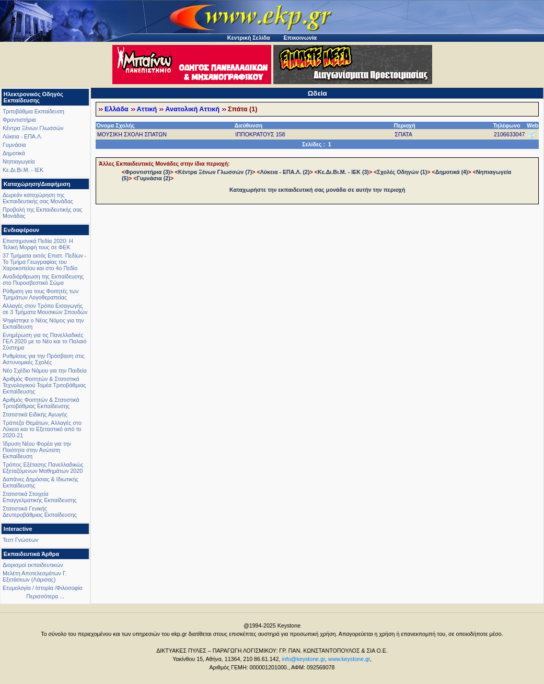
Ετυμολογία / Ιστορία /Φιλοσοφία (43, 588)
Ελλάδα (117, 109)
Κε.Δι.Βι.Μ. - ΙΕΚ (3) (343, 172)
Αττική (147, 109)
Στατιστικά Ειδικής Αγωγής (35, 414)
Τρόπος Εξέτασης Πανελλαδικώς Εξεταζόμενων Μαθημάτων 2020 (43, 467)
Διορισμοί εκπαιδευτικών (33, 565)
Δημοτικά (14, 153)
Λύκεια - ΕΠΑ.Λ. (22, 136)
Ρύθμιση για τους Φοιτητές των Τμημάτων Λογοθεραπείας (40, 294)
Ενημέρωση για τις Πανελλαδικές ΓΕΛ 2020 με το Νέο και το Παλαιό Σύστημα (44, 341)
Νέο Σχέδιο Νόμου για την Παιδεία (45, 370)
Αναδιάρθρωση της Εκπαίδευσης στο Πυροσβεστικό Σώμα (43, 279)
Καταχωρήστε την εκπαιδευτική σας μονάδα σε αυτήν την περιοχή (317, 190)
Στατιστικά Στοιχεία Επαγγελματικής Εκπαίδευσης (40, 497)
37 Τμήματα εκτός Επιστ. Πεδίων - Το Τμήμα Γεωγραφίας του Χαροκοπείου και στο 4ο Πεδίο (45, 261)
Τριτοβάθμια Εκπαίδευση (33, 111)
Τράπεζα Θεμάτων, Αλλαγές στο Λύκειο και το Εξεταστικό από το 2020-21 (42, 429)
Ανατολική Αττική (192, 109)
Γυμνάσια (14, 145)
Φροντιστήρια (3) (147, 172)
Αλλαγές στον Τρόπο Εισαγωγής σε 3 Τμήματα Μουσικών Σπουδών (45, 309)
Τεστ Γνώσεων (20, 540)
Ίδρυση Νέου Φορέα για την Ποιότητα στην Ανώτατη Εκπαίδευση (37, 449)
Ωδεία (317, 93)
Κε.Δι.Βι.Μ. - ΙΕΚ (23, 170)
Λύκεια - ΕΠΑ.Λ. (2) (285, 172)
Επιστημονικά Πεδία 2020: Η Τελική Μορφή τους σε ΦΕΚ (38, 244)
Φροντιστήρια (19, 120)
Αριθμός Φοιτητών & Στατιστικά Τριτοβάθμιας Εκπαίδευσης (41, 403)
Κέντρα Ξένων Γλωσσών (33, 128)
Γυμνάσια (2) (153, 178)
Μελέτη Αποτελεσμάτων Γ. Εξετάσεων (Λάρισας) (35, 576)
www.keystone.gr (349, 659)
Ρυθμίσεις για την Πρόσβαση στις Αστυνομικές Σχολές (44, 359)
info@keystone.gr (303, 659)
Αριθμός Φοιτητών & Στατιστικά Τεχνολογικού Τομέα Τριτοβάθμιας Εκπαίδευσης (44, 385)
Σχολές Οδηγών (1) (402, 172)
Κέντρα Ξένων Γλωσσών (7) (215, 172)
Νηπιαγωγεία (19, 161)
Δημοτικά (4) (451, 172)
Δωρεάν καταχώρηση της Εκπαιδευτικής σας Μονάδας (38, 198)
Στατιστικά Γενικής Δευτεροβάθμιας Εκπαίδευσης (40, 511)
